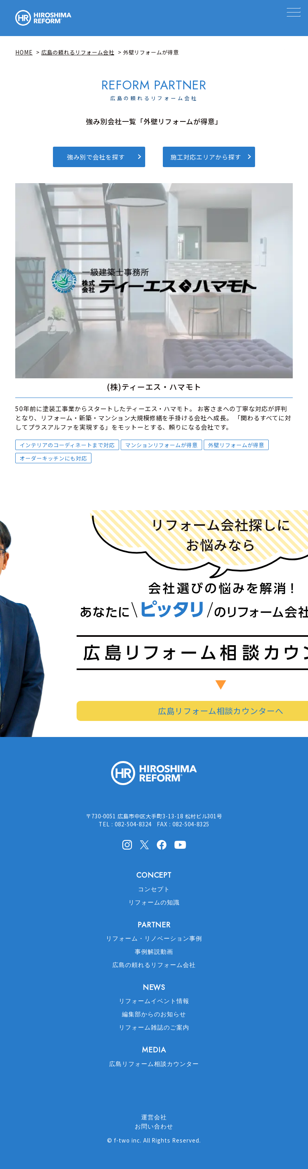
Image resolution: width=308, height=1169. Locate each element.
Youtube (180, 844)
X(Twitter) (144, 844)
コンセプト (154, 889)
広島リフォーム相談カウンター (154, 1064)
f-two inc (127, 1140)
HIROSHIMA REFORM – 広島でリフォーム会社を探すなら (43, 18)
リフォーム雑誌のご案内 (154, 1027)
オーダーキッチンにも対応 (53, 458)
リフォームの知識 (154, 902)
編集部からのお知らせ (154, 1014)
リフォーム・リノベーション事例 (154, 938)
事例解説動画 (154, 951)
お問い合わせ (154, 1126)
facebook (161, 845)
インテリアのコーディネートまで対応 (67, 445)
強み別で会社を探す (96, 156)
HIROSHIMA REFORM (154, 776)
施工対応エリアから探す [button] (205, 156)
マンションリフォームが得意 (161, 445)
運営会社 (154, 1117)
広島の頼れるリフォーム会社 (153, 965)
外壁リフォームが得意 (236, 445)
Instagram (127, 845)
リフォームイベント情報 (154, 1001)
